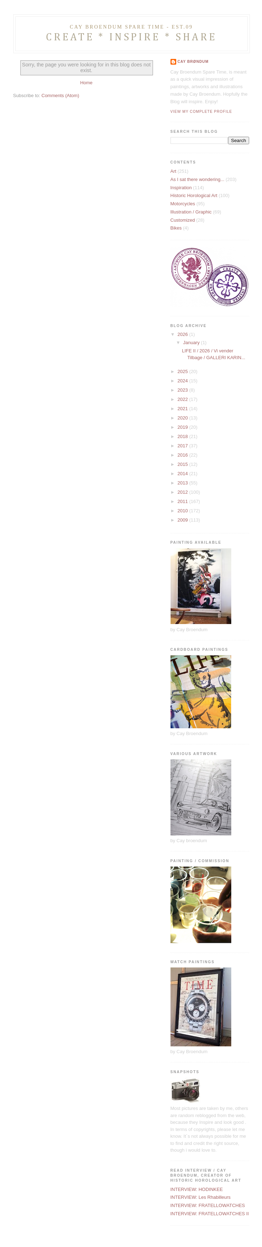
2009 (183, 520)
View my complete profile (201, 112)
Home (86, 82)
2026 (183, 334)
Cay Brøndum (193, 62)
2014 (183, 473)
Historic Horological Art (194, 195)
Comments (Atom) (60, 95)
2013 (183, 483)
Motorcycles (182, 203)
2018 (183, 436)
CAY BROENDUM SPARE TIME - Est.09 (131, 27)
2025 (183, 371)
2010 (183, 510)
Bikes (176, 228)
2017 (183, 445)
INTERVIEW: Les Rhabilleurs (200, 1197)
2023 (183, 390)
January (192, 342)
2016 (183, 455)
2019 (183, 427)
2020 (183, 418)
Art (173, 171)
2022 (183, 399)
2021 (183, 408)
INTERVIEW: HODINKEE (196, 1189)
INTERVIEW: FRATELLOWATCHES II (209, 1213)
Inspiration (181, 187)
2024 (183, 380)
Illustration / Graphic (191, 212)
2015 (183, 464)
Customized (182, 220)
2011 (183, 501)
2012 (183, 492)
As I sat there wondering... (197, 179)
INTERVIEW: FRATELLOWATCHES (207, 1205)
